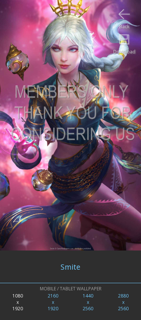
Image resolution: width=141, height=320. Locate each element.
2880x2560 (123, 302)
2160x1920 (53, 302)
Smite (70, 267)
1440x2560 (88, 302)
